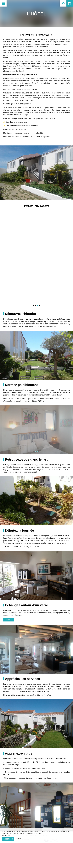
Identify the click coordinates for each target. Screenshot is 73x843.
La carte (8, 619)
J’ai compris (8, 839)
